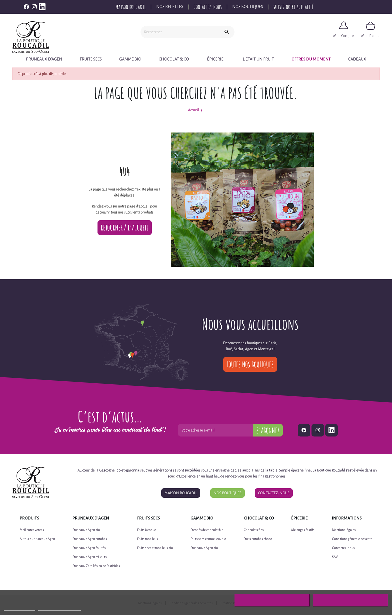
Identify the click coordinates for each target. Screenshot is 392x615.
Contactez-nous (208, 7)
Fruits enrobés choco (258, 539)
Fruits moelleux (147, 539)
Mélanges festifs (302, 530)
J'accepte (350, 600)
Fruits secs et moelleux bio (155, 548)
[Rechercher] (179, 32)
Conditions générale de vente (352, 539)
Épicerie (215, 59)
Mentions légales (344, 530)
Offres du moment (311, 59)
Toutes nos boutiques (250, 364)
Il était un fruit (258, 59)
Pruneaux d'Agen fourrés (89, 548)
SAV (335, 557)
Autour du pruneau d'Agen (37, 539)
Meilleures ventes (32, 530)
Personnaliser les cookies (59, 608)
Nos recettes (169, 6)
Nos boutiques (247, 6)
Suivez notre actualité (294, 7)
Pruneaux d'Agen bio (86, 530)
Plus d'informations (19, 608)
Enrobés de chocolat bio (207, 530)
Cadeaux (357, 59)
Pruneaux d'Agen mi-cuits (89, 557)
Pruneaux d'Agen (44, 59)
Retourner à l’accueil (124, 227)
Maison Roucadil (131, 7)
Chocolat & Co (174, 59)
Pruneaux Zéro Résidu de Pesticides (96, 566)
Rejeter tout (272, 600)
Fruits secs (91, 59)
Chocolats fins (254, 530)
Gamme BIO (130, 59)
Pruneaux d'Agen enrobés (89, 539)
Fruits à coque (146, 530)
